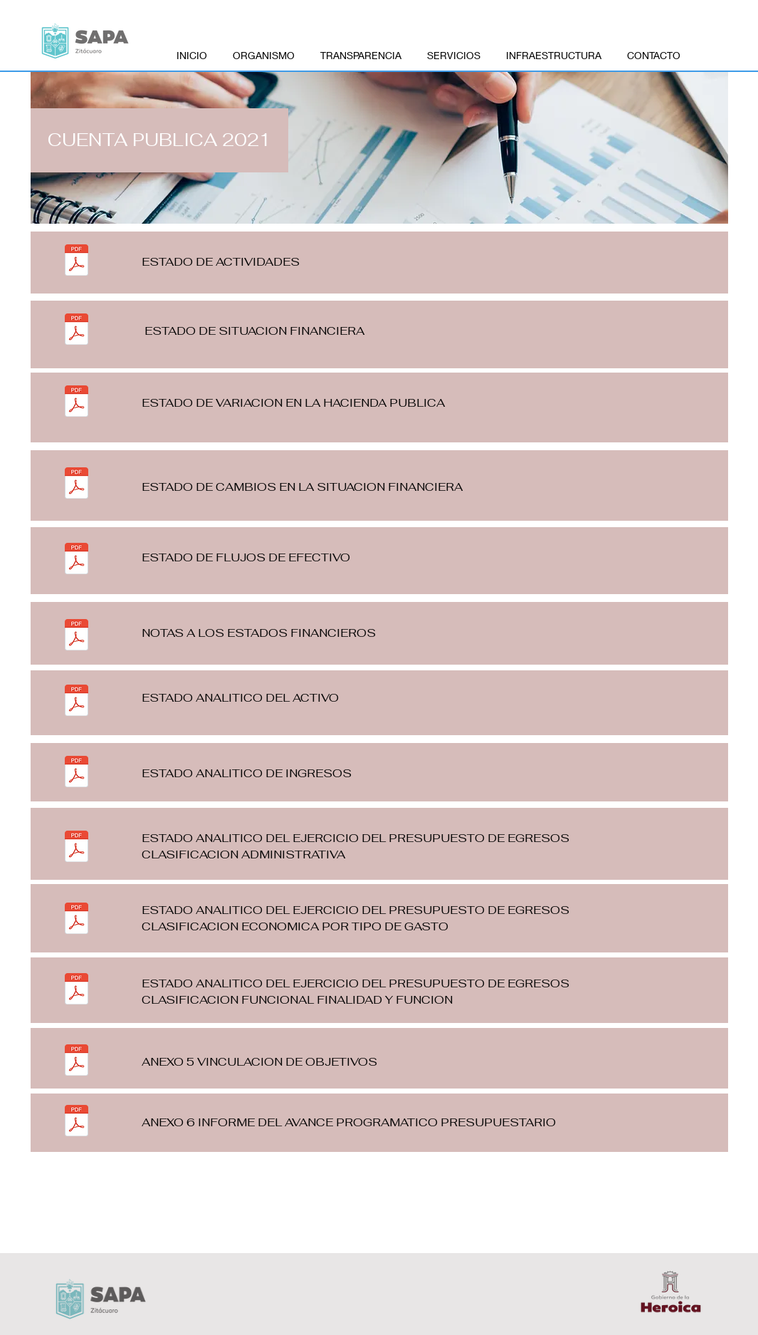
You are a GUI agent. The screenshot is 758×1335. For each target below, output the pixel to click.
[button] (159, 140)
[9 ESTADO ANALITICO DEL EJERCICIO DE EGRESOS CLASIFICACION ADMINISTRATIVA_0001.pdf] (77, 848)
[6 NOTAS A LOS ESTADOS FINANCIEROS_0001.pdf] (77, 636)
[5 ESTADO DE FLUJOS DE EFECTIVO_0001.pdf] (77, 560)
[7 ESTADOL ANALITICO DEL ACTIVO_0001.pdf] (77, 702)
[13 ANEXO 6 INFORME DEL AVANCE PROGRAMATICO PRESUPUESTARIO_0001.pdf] (77, 1122)
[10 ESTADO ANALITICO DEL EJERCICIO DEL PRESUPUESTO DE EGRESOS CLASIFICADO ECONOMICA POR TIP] (77, 920)
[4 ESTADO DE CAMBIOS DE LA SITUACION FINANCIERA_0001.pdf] (77, 484)
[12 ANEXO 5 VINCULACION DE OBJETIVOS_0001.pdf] (77, 1061)
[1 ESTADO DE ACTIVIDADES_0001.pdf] (77, 261)
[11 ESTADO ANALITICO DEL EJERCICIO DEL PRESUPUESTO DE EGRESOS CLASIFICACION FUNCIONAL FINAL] (77, 990)
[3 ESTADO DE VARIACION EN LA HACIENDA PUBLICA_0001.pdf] (77, 402)
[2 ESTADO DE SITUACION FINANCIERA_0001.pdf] (77, 330)
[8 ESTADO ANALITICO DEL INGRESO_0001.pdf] (77, 773)
